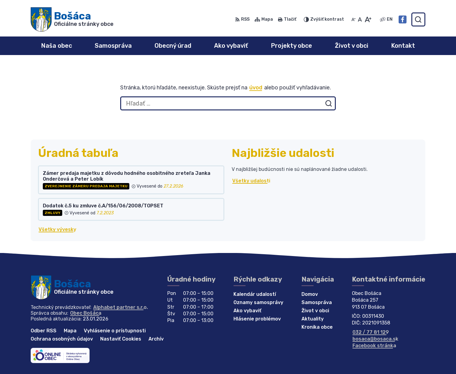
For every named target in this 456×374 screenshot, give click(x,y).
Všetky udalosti (251, 181)
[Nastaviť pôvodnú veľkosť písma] (360, 19)
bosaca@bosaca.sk (375, 339)
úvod (255, 87)
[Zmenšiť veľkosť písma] (353, 19)
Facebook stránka (374, 345)
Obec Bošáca (85, 313)
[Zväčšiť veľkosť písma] (368, 19)
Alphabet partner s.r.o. (120, 307)
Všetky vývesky (57, 229)
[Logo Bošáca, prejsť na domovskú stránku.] (72, 19)
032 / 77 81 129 (370, 332)
